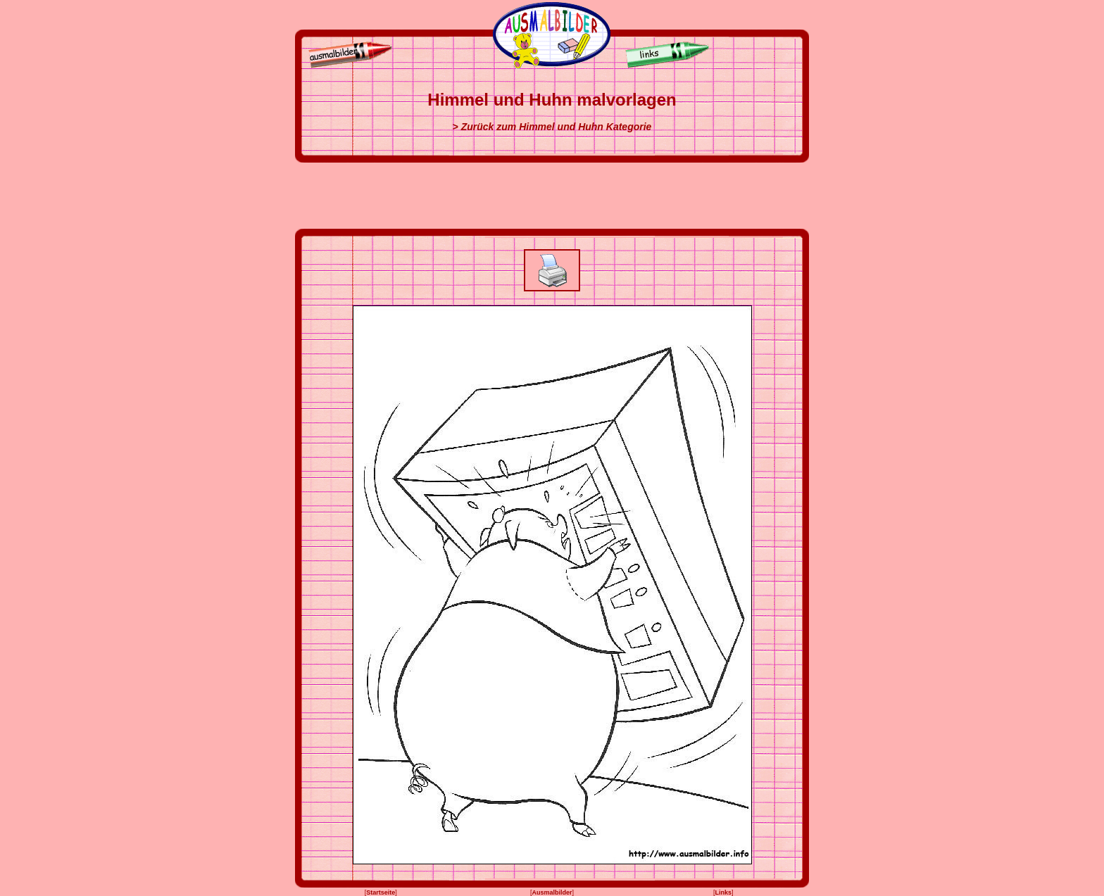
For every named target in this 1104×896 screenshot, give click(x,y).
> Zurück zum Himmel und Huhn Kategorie (552, 126)
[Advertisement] (552, 195)
